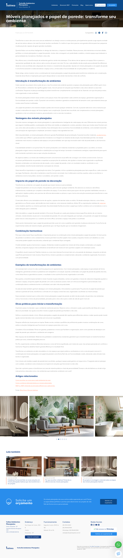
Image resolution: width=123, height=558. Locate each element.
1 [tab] (56, 439)
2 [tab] (58, 439)
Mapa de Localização (33, 537)
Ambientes (55, 5)
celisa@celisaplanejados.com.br (71, 533)
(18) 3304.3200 (67, 525)
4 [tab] (62, 439)
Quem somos (89, 5)
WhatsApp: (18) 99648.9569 (70, 530)
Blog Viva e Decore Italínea (29, 390)
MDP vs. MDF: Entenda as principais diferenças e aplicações (35, 386)
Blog (82, 5)
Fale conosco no (104, 529)
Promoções (75, 5)
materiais (102, 203)
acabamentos (101, 135)
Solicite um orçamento (108, 502)
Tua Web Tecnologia (95, 546)
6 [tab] (66, 439)
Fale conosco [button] (100, 5)
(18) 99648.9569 (67, 527)
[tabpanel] (61, 416)
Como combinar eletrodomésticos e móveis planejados (34, 383)
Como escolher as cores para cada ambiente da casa (33, 380)
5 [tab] (64, 439)
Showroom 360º (65, 5)
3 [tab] (60, 439)
